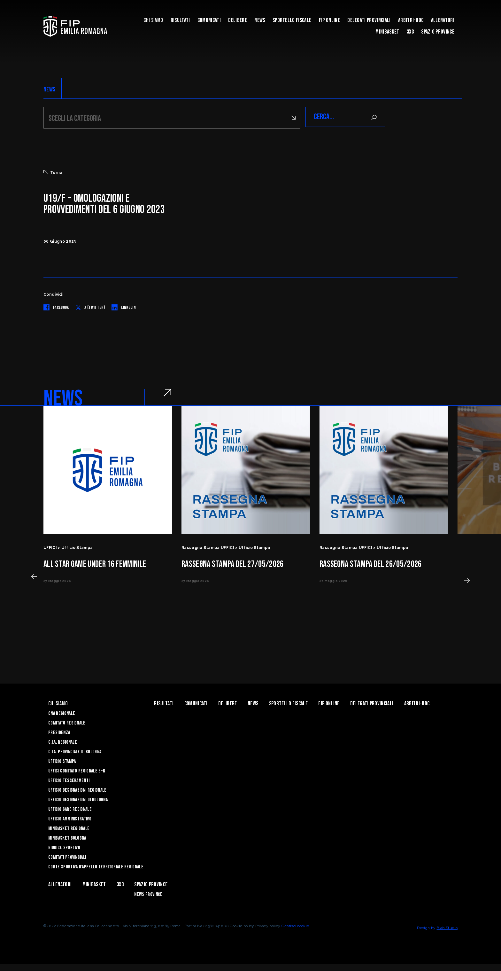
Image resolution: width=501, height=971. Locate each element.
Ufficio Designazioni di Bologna (78, 799)
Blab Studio (447, 927)
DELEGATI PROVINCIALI (368, 20)
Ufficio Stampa (62, 760)
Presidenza (59, 732)
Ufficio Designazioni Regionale (77, 789)
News (259, 20)
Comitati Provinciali (67, 856)
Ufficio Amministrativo (69, 818)
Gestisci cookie (295, 925)
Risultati (180, 20)
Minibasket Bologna (67, 837)
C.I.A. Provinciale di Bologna (74, 751)
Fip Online (329, 20)
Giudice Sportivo (64, 847)
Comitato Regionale (67, 722)
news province (148, 893)
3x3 (410, 31)
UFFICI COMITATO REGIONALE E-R (76, 770)
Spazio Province (437, 31)
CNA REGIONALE (61, 712)
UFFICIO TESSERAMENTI (68, 780)
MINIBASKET (387, 31)
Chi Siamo (153, 20)
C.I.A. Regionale (62, 741)
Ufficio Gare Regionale (70, 808)
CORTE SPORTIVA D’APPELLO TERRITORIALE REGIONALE (95, 866)
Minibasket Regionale (68, 828)
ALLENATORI (442, 20)
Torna (53, 171)
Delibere (237, 20)
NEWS (49, 89)
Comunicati (209, 20)
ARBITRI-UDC (411, 20)
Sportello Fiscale (292, 20)
